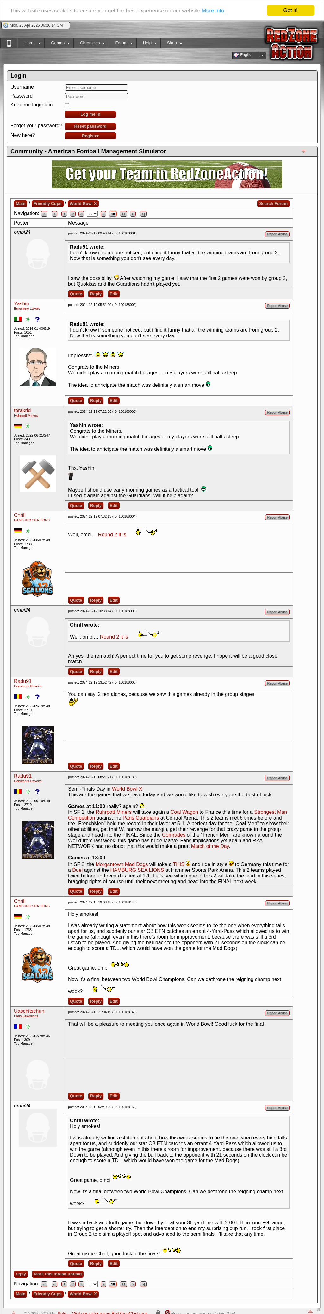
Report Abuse (277, 234)
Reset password (90, 126)
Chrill (19, 515)
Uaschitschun (29, 1011)
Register (90, 135)
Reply (96, 293)
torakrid (22, 410)
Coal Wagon (184, 812)
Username (22, 87)
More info (213, 11)
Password (21, 96)
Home (29, 44)
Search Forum (273, 203)
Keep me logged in (31, 104)
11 (124, 214)
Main (20, 203)
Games (57, 44)
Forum (121, 44)
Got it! (290, 10)
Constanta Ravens (28, 686)
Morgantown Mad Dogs (122, 864)
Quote (76, 293)
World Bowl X (83, 203)
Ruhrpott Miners (26, 415)
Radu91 (23, 681)
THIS (178, 864)
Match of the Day (210, 846)
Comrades (173, 835)
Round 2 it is (112, 534)
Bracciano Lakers (27, 308)
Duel (77, 870)
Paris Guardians (141, 817)
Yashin (21, 303)
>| (143, 214)
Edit (114, 293)
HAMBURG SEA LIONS (32, 520)
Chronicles (89, 44)
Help (146, 44)
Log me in (90, 114)
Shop (171, 44)
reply (21, 1274)
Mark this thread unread (58, 1274)
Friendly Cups (48, 203)
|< (44, 214)
